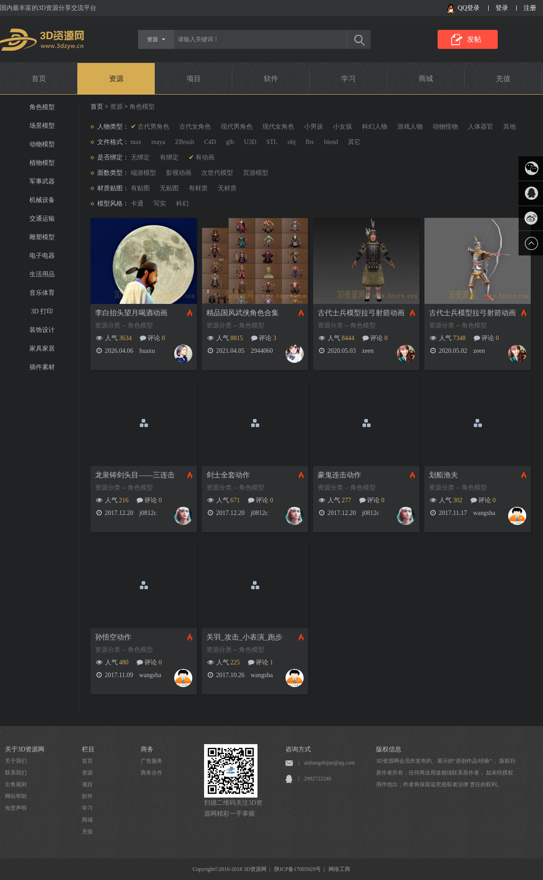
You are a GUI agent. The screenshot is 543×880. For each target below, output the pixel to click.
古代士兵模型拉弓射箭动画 (361, 313)
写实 (159, 203)
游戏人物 (410, 126)
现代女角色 (278, 126)
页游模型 (255, 172)
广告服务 (151, 761)
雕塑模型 (42, 237)
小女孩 (342, 126)
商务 (147, 749)
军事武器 (42, 181)
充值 (503, 78)
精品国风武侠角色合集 (242, 313)
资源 (116, 78)
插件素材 (42, 367)
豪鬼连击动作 (339, 475)
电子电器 (42, 255)
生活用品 (42, 274)
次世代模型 (217, 172)
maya (158, 142)
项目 (193, 78)
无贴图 (169, 188)
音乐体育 (42, 292)
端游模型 (143, 172)
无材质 (227, 188)
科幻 (182, 203)
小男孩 (313, 126)
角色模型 (42, 107)
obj (291, 142)
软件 (271, 78)
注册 (530, 8)
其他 (509, 126)
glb (230, 142)
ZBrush (184, 142)
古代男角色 (153, 126)
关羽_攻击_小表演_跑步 (244, 637)
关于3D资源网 (24, 749)
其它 (354, 142)
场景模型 (42, 125)
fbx (309, 142)
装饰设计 (42, 330)
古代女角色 (195, 126)
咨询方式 (298, 749)
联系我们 (16, 772)
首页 (39, 78)
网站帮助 (16, 796)
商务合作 (151, 772)
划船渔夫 (443, 475)
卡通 (137, 203)
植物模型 (42, 162)
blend (331, 142)
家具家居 (42, 348)
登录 (501, 8)
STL (272, 142)
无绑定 (140, 157)
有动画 (204, 157)
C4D (210, 142)
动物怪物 (445, 126)
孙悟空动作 (113, 637)
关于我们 (16, 761)
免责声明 (16, 808)
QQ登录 (469, 8)
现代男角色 (236, 126)
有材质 (198, 188)
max (136, 142)
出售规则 (16, 784)
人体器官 (480, 126)
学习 (348, 78)
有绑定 (169, 157)
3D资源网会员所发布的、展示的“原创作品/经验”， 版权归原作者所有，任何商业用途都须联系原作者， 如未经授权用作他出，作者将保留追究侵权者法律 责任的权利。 (445, 773)
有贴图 (140, 188)
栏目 (88, 749)
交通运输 (42, 218)
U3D (250, 142)
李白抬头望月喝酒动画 (131, 313)
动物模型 (42, 144)
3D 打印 (42, 311)
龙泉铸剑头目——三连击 (135, 475)
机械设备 (42, 200)
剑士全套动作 (228, 475)
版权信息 (388, 749)
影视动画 (178, 172)
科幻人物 (374, 126)
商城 (426, 78)
